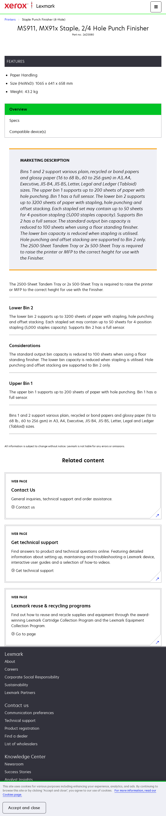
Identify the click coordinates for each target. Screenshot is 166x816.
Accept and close (24, 807)
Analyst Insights (19, 779)
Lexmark (14, 654)
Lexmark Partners (20, 692)
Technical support (20, 720)
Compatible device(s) (27, 131)
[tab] (83, 109)
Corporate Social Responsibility (32, 677)
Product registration (22, 728)
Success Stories (18, 771)
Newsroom (14, 764)
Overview (18, 109)
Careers (11, 669)
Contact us (17, 705)
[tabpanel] (83, 291)
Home (59, 6)
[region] (83, 798)
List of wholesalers (21, 743)
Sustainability (16, 684)
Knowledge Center (25, 756)
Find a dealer (16, 736)
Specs (14, 120)
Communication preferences (29, 712)
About (10, 661)
